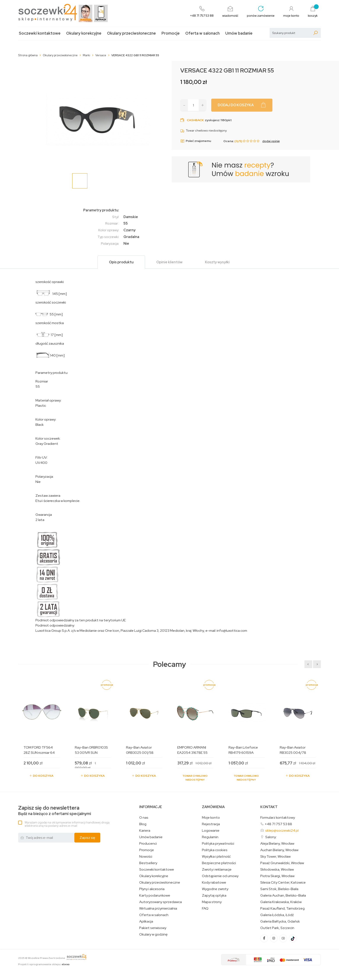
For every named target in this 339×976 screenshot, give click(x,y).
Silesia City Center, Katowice (283, 882)
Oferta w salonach (202, 33)
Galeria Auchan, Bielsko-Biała (283, 895)
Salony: (271, 837)
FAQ (205, 908)
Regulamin (210, 837)
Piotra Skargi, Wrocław (277, 876)
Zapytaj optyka (214, 895)
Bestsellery (148, 863)
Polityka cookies (214, 850)
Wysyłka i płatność (216, 856)
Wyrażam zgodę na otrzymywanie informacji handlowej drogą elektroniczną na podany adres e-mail (67, 824)
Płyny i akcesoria (152, 889)
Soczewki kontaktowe (39, 33)
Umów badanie (239, 33)
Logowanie (210, 830)
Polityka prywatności (218, 843)
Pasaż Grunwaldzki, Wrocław (282, 863)
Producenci (148, 843)
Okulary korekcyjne (84, 33)
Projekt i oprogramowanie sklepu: (44, 964)
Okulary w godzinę (153, 934)
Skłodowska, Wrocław (277, 869)
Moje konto (211, 817)
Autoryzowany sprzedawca (160, 902)
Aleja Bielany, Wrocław (277, 843)
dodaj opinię (271, 141)
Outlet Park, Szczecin (277, 928)
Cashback (195, 120)
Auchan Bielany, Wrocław (279, 850)
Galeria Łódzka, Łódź (277, 915)
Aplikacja (146, 921)
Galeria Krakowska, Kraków (281, 902)
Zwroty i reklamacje (217, 869)
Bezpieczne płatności (219, 863)
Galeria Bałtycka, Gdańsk (280, 921)
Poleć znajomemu (195, 141)
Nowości (145, 856)
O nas (143, 817)
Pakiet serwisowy (152, 928)
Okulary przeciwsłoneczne (131, 33)
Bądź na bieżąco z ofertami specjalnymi (54, 810)
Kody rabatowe (214, 882)
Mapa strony (212, 902)
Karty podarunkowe (154, 895)
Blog (142, 824)
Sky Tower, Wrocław (275, 856)
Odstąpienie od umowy (220, 876)
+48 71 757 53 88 (278, 824)
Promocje (170, 33)
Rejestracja (211, 824)
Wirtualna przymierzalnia (158, 908)
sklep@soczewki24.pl (282, 830)
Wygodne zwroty (215, 889)
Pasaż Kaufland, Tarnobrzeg (282, 908)
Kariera (144, 830)
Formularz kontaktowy (277, 817)
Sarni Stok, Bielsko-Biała (279, 889)
